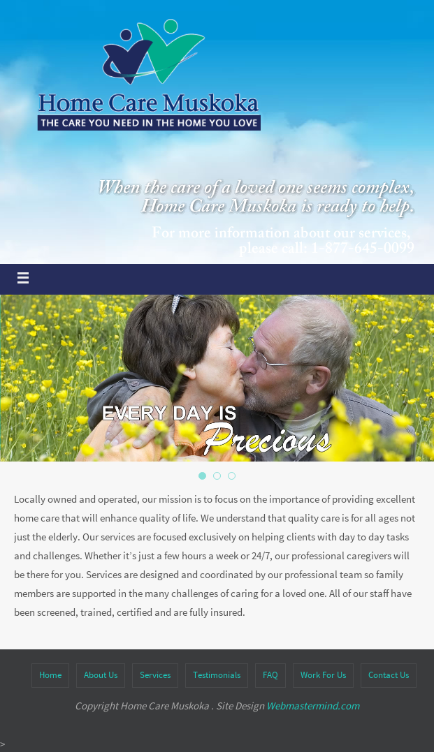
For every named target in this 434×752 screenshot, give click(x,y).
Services (155, 675)
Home (50, 675)
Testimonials (216, 675)
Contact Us (388, 675)
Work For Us (323, 675)
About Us (100, 675)
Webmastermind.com (312, 705)
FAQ (270, 675)
